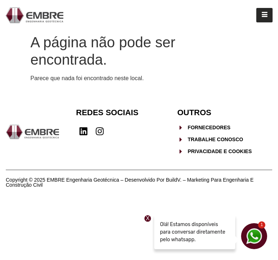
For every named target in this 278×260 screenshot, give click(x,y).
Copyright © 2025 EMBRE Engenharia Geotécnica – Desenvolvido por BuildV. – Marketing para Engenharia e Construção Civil (130, 182)
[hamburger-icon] (264, 15)
